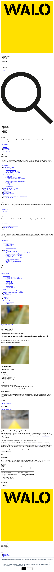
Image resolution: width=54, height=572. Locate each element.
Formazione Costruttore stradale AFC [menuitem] (14, 254)
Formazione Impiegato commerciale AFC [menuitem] (15, 255)
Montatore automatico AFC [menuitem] (12, 259)
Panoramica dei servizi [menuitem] (8, 174)
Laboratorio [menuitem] (6, 191)
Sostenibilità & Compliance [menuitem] (9, 151)
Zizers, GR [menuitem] (5, 298)
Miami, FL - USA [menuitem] (10, 302)
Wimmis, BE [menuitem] (6, 297)
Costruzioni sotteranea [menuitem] (11, 180)
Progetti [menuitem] (5, 211)
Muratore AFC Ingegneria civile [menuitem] (13, 261)
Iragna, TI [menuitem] (5, 289)
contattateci (22, 447)
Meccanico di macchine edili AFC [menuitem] (14, 257)
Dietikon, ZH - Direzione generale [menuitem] (14, 278)
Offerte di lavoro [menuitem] (10, 244)
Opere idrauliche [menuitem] (7, 192)
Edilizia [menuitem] (8, 183)
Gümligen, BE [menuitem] (9, 286)
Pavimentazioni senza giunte (7, 324)
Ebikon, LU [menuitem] (9, 279)
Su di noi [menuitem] (5, 147)
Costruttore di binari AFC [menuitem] (12, 251)
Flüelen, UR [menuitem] (9, 282)
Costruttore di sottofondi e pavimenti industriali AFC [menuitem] (18, 252)
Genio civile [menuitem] (9, 182)
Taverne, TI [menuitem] (6, 296)
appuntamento (9, 388)
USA (4, 69)
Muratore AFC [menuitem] (9, 260)
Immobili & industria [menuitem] (11, 170)
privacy (22, 475)
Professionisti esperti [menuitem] (11, 248)
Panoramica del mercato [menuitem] (8, 167)
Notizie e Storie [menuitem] (6, 149)
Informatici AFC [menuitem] (10, 256)
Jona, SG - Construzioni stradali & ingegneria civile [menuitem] (15, 291)
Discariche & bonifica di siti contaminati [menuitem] (15, 181)
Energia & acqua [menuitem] (10, 168)
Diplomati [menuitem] (8, 246)
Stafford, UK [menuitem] (9, 303)
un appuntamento (46, 436)
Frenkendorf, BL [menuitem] (10, 283)
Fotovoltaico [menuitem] (9, 185)
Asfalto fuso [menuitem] (9, 176)
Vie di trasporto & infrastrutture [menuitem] (13, 172)
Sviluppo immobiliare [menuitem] (8, 197)
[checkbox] (9, 477)
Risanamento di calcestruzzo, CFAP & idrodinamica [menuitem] (15, 196)
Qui (39, 445)
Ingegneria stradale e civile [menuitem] (9, 189)
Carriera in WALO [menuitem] (7, 243)
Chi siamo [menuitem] (5, 554)
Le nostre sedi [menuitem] (6, 276)
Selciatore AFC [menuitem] (9, 262)
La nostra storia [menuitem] (6, 148)
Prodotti (2, 325)
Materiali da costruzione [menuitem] (8, 227)
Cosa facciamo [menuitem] (6, 555)
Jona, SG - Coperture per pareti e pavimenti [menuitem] (13, 292)
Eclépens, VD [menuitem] (9, 281)
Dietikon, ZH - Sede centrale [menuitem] (12, 277)
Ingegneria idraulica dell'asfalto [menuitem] (10, 188)
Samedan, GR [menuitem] (6, 293)
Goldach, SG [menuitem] (9, 284)
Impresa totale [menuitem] (9, 186)
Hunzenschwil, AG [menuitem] (10, 287)
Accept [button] (24, 568)
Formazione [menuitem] (9, 245)
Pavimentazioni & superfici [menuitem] (12, 171)
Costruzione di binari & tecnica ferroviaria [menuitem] (15, 178)
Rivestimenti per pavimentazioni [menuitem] (13, 177)
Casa (2, 552)
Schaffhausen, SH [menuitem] (7, 294)
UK (4, 70)
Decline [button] (29, 568)
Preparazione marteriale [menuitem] (8, 193)
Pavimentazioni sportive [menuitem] (8, 194)
